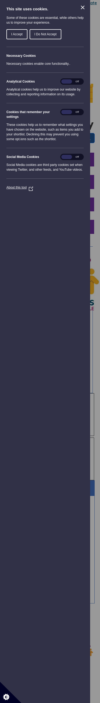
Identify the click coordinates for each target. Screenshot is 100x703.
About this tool (19, 187)
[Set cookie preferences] (10, 692)
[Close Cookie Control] (82, 7)
